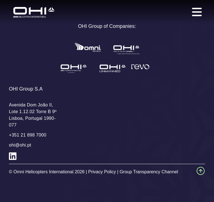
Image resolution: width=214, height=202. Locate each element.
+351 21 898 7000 (27, 135)
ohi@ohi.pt (20, 145)
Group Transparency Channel (149, 171)
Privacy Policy (102, 171)
